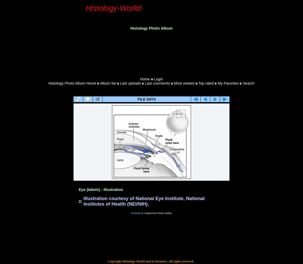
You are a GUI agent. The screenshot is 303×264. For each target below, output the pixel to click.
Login (158, 79)
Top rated (206, 83)
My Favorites (228, 83)
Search (248, 83)
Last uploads (130, 83)
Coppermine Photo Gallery (158, 213)
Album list (108, 83)
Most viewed (184, 83)
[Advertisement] (151, 52)
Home (145, 79)
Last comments (157, 83)
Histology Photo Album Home (72, 83)
